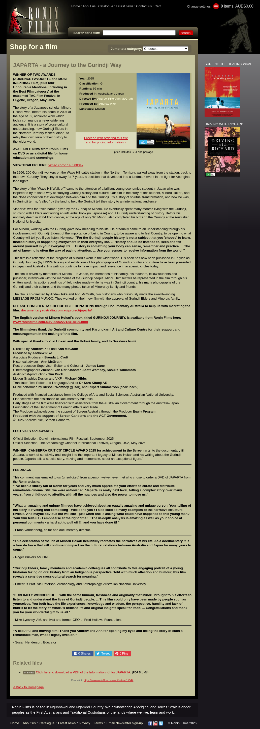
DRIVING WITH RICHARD (224, 124)
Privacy (84, 723)
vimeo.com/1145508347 (65, 165)
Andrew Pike (105, 98)
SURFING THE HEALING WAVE (228, 64)
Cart (157, 6)
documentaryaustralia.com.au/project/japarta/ (56, 310)
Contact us (144, 6)
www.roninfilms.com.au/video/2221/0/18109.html (50, 322)
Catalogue (105, 6)
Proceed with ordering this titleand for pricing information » (106, 140)
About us (89, 6)
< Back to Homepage (28, 687)
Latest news (124, 6)
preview (29, 672)
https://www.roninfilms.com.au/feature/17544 (109, 680)
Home (75, 6)
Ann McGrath (124, 98)
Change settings (199, 6)
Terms (98, 723)
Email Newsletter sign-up (125, 723)
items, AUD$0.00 (237, 6)
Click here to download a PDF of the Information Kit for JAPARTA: (83, 672)
